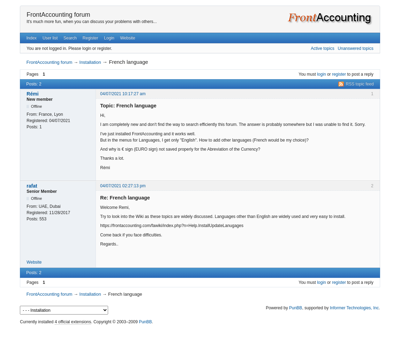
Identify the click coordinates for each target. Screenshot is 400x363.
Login (109, 38)
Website (127, 38)
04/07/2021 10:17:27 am (122, 93)
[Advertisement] (200, 342)
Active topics (322, 48)
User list (50, 38)
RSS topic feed (360, 84)
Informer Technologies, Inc (354, 307)
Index (32, 38)
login (321, 74)
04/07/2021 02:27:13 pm (122, 185)
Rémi (32, 94)
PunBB (295, 307)
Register (90, 38)
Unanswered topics (355, 48)
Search (70, 38)
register (339, 74)
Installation (90, 62)
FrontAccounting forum (58, 14)
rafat (32, 186)
